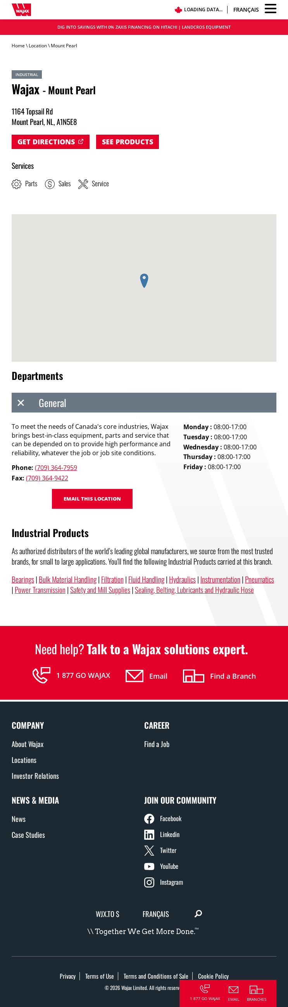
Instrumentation (220, 579)
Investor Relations (35, 775)
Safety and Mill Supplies (100, 589)
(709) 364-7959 (56, 467)
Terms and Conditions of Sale (156, 976)
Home (18, 45)
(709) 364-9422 (47, 478)
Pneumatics (259, 579)
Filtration (112, 579)
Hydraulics (182, 579)
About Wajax (27, 743)
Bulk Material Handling (68, 579)
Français (246, 9)
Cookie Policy (213, 976)
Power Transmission (40, 589)
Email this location (92, 498)
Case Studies (28, 834)
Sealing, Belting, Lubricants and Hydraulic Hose (194, 589)
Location (38, 45)
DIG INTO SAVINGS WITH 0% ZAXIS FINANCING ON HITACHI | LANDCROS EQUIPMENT (144, 27)
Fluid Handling (146, 579)
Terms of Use (99, 976)
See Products (127, 141)
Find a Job (156, 743)
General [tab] (39, 403)
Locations (24, 759)
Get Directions (46, 141)
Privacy (68, 976)
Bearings (23, 579)
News (19, 818)
